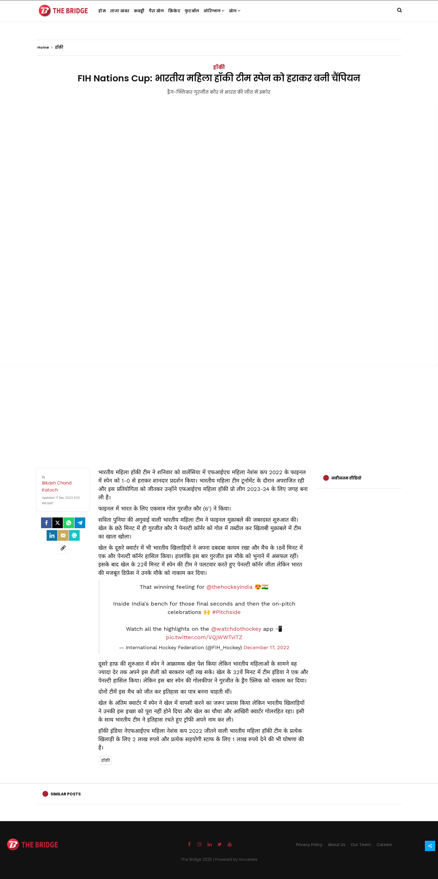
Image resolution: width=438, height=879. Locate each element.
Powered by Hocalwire (236, 859)
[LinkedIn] (52, 535)
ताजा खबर (120, 11)
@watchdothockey (236, 628)
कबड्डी (139, 11)
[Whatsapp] (68, 522)
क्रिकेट (174, 11)
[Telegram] (79, 522)
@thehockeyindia (229, 586)
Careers (384, 844)
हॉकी (219, 67)
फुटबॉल (192, 11)
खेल (235, 11)
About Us (336, 844)
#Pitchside (226, 612)
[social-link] (63, 548)
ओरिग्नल (214, 11)
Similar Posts (66, 794)
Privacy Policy (309, 844)
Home (45, 47)
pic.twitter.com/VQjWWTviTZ (204, 637)
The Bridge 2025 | (198, 859)
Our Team (361, 844)
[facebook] (46, 522)
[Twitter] (57, 522)
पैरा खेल (156, 11)
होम (102, 11)
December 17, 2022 (266, 647)
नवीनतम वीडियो (346, 478)
